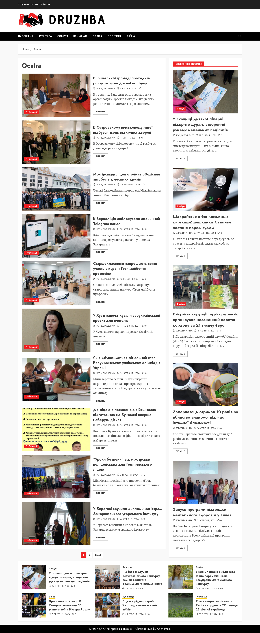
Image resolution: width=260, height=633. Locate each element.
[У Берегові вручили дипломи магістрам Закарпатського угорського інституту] (56, 523)
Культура (45, 36)
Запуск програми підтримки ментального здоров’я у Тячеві (203, 512)
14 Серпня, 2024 (206, 428)
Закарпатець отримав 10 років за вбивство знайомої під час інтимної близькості (205, 417)
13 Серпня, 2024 (206, 520)
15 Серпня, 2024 (206, 330)
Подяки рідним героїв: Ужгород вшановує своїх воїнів (139, 605)
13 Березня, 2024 (130, 373)
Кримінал (80, 36)
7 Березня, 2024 (129, 475)
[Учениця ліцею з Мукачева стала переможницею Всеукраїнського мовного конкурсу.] (180, 577)
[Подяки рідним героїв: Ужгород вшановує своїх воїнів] (107, 605)
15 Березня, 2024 (130, 279)
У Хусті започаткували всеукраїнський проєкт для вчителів (126, 318)
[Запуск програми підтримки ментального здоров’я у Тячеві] (205, 482)
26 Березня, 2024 (130, 184)
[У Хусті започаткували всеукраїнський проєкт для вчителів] (56, 330)
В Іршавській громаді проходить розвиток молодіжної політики (121, 81)
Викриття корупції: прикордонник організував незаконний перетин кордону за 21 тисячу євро (205, 319)
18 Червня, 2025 (208, 589)
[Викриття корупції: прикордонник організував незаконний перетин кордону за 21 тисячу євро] (205, 287)
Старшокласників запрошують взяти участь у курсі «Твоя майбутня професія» (125, 268)
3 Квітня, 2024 (128, 138)
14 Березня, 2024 (130, 326)
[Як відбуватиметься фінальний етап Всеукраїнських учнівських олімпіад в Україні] (56, 379)
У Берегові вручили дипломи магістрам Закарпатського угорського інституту (127, 511)
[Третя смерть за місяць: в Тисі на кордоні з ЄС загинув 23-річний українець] (180, 605)
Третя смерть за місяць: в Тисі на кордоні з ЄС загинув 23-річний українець (216, 605)
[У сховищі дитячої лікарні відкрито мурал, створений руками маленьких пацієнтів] (205, 91)
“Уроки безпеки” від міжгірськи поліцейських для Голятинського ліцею (122, 464)
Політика (115, 36)
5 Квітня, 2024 (128, 88)
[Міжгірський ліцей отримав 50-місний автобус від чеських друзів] (56, 189)
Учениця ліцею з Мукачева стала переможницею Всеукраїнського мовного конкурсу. (215, 578)
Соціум (62, 36)
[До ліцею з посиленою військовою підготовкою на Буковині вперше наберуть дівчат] (56, 429)
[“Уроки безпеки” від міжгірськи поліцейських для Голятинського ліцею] (56, 476)
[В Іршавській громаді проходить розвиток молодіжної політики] (56, 95)
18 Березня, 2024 (130, 229)
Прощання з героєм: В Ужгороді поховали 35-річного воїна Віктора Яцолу (69, 605)
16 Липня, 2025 (134, 589)
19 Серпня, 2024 (206, 233)
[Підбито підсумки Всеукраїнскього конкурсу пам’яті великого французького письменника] (107, 577)
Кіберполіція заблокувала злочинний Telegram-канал (126, 221)
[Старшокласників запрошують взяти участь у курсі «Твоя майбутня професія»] (56, 283)
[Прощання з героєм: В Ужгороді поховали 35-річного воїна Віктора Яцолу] (34, 605)
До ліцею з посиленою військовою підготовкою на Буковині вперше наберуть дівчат (124, 415)
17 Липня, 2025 (207, 135)
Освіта (97, 36)
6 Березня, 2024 (129, 519)
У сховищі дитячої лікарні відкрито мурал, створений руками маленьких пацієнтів (200, 124)
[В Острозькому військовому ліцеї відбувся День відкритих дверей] (56, 142)
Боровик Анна (184, 233)
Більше (100, 111)
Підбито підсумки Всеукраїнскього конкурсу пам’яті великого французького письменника (142, 578)
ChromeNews (143, 629)
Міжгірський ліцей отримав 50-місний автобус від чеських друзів (126, 177)
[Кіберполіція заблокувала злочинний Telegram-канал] (56, 236)
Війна (131, 36)
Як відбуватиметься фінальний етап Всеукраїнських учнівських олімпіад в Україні (127, 363)
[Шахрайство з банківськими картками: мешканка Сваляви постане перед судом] (205, 189)
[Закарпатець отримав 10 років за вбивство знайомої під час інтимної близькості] (205, 384)
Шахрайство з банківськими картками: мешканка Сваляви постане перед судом (202, 222)
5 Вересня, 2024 (61, 614)
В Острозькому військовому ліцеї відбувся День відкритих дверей (123, 130)
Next (98, 555)
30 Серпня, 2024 (208, 614)
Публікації (25, 36)
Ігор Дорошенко (105, 88)
